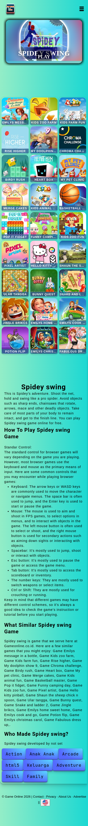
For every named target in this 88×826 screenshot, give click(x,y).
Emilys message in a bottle (15, 111)
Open (81, 8)
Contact (38, 796)
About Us (64, 796)
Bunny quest (43, 282)
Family (35, 776)
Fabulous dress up (72, 340)
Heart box (43, 168)
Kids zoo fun (72, 225)
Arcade (70, 754)
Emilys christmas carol (43, 340)
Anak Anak (42, 754)
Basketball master (72, 197)
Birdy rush (15, 168)
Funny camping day (43, 225)
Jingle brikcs (15, 311)
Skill (12, 776)
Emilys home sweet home (43, 311)
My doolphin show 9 (43, 139)
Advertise (79, 796)
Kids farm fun (72, 111)
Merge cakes (15, 197)
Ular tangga (15, 282)
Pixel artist (15, 254)
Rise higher (15, 139)
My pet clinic (72, 168)
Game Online (25, 9)
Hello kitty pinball (43, 254)
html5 (12, 765)
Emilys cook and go (72, 311)
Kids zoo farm (43, 111)
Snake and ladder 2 (72, 282)
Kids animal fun (43, 197)
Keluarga (38, 765)
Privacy (51, 796)
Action (14, 754)
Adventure (69, 765)
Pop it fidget (15, 225)
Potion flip (15, 340)
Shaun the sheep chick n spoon (72, 254)
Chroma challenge (72, 139)
